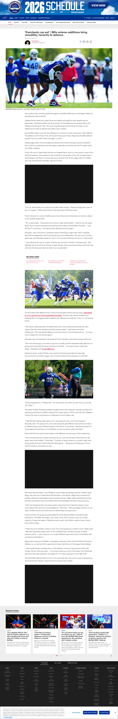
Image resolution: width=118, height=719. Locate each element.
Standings (22, 689)
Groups (96, 685)
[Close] (115, 712)
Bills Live (51, 673)
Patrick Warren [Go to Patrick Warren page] (35, 41)
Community (111, 689)
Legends (22, 699)
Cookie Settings (76, 712)
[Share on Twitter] (84, 42)
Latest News (36, 670)
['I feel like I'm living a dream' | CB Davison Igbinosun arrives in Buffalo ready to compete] (45, 632)
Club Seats (96, 682)
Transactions (22, 686)
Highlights (51, 676)
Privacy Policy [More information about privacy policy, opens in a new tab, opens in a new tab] (8, 717)
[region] (59, 712)
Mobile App (111, 692)
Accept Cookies (104, 712)
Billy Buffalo (111, 686)
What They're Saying (36, 689)
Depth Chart (22, 673)
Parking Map (81, 673)
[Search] (84, 18)
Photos (111, 699)
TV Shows (51, 701)
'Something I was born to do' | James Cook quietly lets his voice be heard (78, 262)
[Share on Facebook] (80, 42)
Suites (96, 687)
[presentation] (111, 656)
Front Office (22, 696)
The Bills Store (80, 683)
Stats (22, 679)
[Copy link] (90, 41)
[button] (57, 655)
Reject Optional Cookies (90, 712)
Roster (22, 670)
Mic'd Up (51, 694)
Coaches (22, 676)
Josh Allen (36, 676)
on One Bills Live (48, 349)
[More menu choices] (52, 17)
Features (36, 673)
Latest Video (51, 670)
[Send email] (87, 42)
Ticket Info (96, 670)
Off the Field (51, 687)
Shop (111, 679)
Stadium (81, 670)
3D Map (80, 680)
